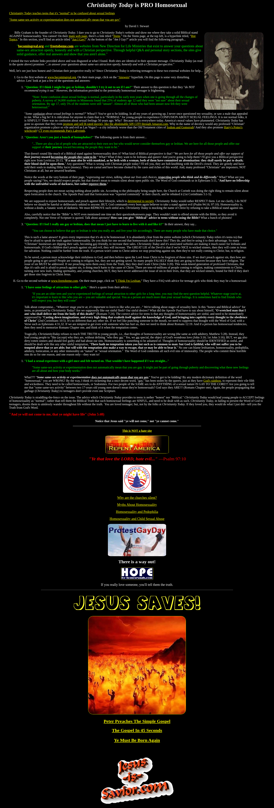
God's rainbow (212, 380)
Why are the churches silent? (137, 498)
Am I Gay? (79, 39)
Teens (116, 36)
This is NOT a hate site (137, 430)
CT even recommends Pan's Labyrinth (61, 130)
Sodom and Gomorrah (180, 127)
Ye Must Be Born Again (137, 740)
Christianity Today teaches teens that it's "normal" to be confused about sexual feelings (62, 13)
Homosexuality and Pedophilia (137, 512)
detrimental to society (140, 201)
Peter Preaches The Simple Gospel (137, 721)
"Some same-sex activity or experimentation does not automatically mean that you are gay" (64, 19)
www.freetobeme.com (64, 280)
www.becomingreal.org (62, 77)
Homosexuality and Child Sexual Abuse (137, 519)
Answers (124, 77)
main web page (78, 36)
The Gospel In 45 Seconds (137, 730)
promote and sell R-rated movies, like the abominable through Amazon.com (115, 124)
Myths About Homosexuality (137, 505)
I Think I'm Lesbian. (128, 280)
